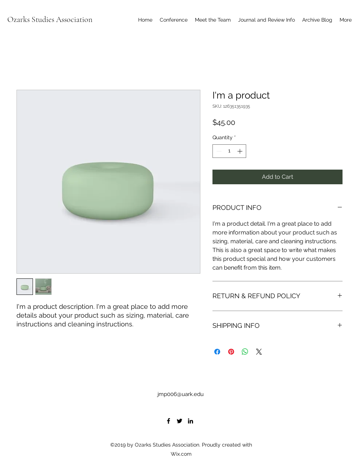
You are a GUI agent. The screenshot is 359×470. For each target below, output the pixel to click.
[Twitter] (179, 421)
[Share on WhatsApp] (245, 351)
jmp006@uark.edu (181, 394)
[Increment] (240, 151)
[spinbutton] (229, 151)
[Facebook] (168, 421)
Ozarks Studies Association (49, 19)
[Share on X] (259, 351)
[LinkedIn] (190, 421)
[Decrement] (218, 151)
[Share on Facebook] (217, 351)
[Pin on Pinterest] (231, 351)
